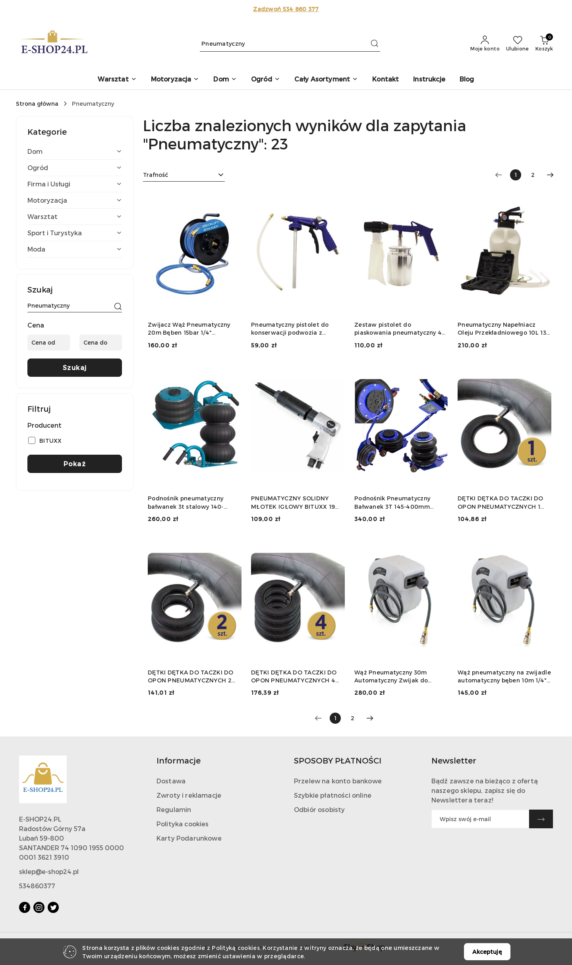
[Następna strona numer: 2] (550, 174)
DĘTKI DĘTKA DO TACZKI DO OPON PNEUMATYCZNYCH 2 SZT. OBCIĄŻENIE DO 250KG (191, 676)
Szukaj (75, 367)
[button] (117, 80)
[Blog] (466, 80)
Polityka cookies (183, 823)
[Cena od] (48, 343)
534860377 (37, 885)
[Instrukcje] (429, 80)
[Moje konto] (485, 44)
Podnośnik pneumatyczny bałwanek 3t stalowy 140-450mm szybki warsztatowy (189, 502)
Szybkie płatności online (332, 795)
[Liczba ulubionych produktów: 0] (517, 44)
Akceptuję (487, 951)
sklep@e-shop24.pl (49, 871)
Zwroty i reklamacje (189, 795)
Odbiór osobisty (319, 809)
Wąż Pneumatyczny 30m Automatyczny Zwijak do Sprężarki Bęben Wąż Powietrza (391, 676)
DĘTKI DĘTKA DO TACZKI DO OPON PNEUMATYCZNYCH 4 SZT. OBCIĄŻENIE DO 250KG (294, 676)
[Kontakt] (385, 80)
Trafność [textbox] (155, 174)
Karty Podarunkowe (189, 838)
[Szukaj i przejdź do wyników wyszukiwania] (374, 44)
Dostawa (171, 781)
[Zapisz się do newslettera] (480, 819)
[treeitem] (74, 151)
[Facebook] (24, 907)
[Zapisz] (541, 819)
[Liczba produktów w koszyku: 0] (544, 44)
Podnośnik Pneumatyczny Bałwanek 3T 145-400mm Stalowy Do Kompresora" (392, 502)
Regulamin (174, 809)
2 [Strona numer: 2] (533, 174)
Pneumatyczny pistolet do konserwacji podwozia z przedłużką (290, 329)
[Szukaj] (118, 307)
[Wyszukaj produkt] (290, 43)
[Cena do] (100, 343)
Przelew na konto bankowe (338, 781)
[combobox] (184, 175)
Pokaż (75, 463)
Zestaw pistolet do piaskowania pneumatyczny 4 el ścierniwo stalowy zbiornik (398, 329)
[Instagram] (38, 907)
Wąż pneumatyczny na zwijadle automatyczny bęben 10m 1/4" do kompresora (504, 676)
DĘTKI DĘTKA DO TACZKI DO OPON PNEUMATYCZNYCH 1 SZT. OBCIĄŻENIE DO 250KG (500, 502)
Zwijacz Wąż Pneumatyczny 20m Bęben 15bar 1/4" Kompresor (189, 329)
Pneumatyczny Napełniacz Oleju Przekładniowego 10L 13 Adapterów (502, 329)
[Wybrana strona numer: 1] (515, 174)
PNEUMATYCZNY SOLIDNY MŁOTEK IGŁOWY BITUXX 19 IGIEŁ (293, 502)
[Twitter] (53, 907)
